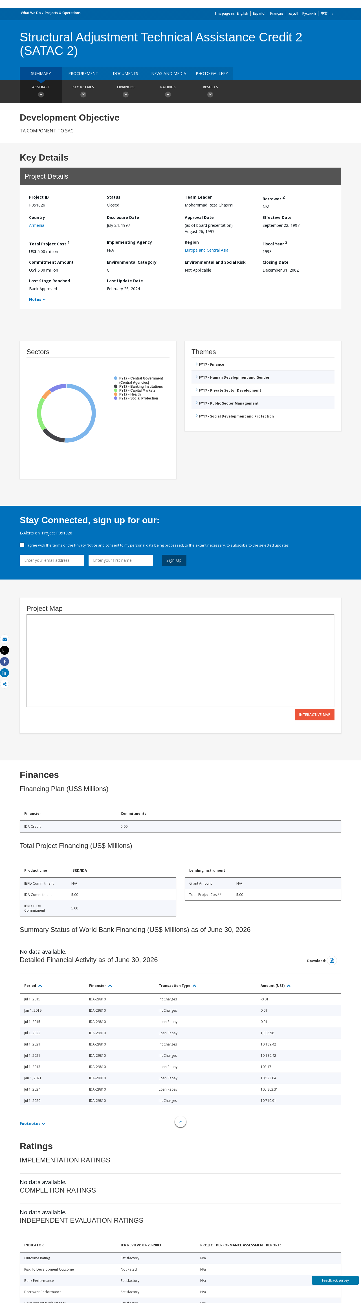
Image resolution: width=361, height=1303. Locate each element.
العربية (293, 13)
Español (259, 13)
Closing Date (276, 262)
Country (37, 217)
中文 (324, 13)
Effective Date (277, 217)
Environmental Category (132, 262)
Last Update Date (125, 280)
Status (113, 197)
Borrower (274, 197)
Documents (125, 73)
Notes (35, 299)
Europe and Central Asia (206, 250)
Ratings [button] (167, 92)
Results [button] (210, 92)
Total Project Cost (49, 243)
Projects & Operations (63, 12)
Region (192, 242)
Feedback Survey (335, 1280)
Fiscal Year (275, 243)
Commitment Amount (51, 262)
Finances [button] (125, 92)
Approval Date (199, 217)
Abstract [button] (41, 92)
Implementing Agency (129, 242)
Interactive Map (315, 714)
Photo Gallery (212, 73)
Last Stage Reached (49, 280)
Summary (41, 73)
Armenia (36, 225)
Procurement (83, 73)
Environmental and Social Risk (215, 262)
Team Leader (198, 197)
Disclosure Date (123, 217)
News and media (168, 73)
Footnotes (30, 1123)
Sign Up (174, 560)
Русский (309, 13)
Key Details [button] (83, 92)
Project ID (39, 197)
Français (276, 13)
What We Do (31, 12)
